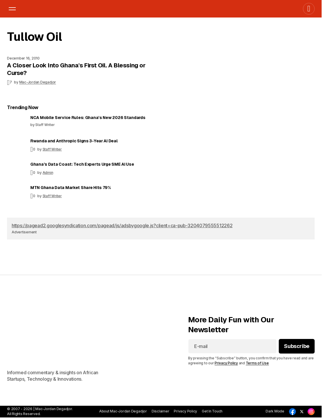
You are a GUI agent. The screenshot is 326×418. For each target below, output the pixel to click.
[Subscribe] (297, 346)
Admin (48, 172)
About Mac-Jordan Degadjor (123, 411)
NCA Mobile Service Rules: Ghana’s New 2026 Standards (87, 117)
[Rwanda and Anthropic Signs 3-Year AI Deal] (16, 147)
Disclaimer (160, 411)
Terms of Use (257, 363)
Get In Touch (212, 411)
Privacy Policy (226, 363)
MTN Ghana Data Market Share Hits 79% (70, 187)
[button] (12, 9)
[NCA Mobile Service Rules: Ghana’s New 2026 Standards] (16, 124)
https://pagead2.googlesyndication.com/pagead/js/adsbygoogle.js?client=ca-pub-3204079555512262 (122, 225)
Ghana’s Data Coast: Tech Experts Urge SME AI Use (82, 164)
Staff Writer (52, 149)
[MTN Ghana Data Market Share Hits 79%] (16, 194)
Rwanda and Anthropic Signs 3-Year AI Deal (74, 141)
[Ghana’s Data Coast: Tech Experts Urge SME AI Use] (16, 171)
